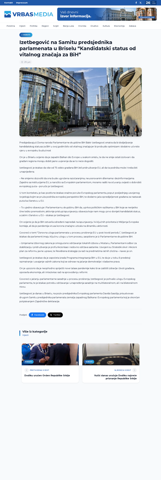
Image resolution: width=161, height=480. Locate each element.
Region (45, 26)
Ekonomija (119, 26)
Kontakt (8, 3)
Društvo (94, 26)
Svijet (56, 26)
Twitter (55, 315)
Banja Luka (68, 26)
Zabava (132, 26)
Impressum (22, 3)
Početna (11, 26)
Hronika (82, 26)
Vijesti (22, 26)
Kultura (106, 26)
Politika (33, 26)
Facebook (37, 315)
